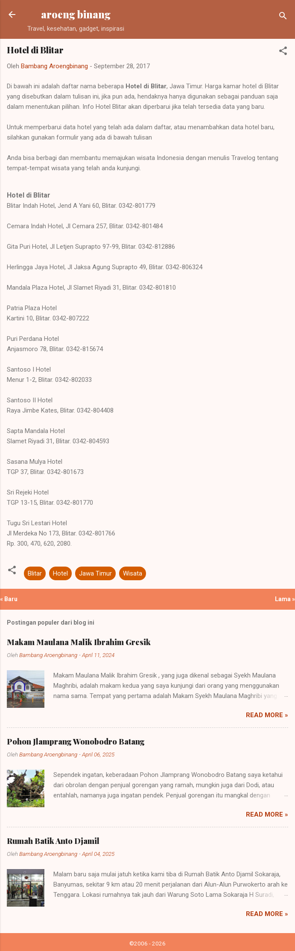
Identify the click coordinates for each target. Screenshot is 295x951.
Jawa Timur (95, 573)
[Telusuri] (283, 17)
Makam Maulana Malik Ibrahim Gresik (79, 642)
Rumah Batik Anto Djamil (53, 841)
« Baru (9, 599)
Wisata (132, 573)
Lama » (285, 599)
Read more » (267, 715)
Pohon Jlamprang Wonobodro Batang (76, 741)
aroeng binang (76, 14)
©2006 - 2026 (147, 943)
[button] (283, 52)
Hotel (60, 573)
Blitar (35, 573)
